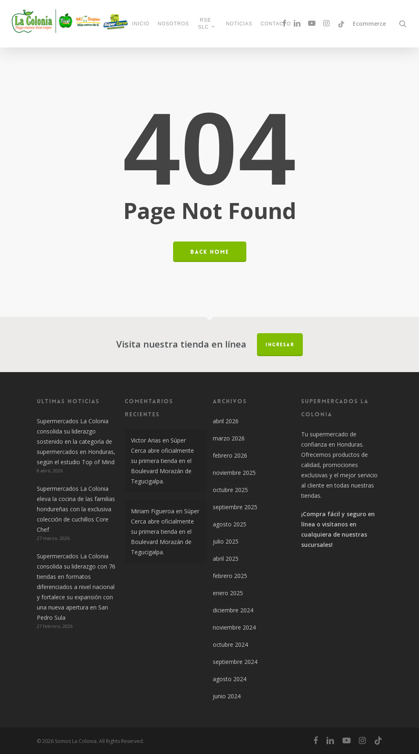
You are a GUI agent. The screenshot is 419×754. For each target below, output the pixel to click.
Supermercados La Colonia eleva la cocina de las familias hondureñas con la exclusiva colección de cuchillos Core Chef (76, 509)
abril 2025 (226, 558)
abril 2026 (226, 421)
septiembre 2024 (235, 662)
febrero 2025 (230, 576)
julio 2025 (226, 541)
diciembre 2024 (233, 610)
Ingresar (280, 344)
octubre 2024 (230, 644)
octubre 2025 (230, 490)
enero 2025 (228, 593)
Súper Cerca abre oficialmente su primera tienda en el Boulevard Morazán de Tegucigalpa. (162, 460)
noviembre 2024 (234, 627)
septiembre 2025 (235, 507)
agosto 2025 (229, 524)
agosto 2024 (229, 679)
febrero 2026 (230, 455)
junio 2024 (227, 696)
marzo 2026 (229, 438)
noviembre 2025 (234, 472)
